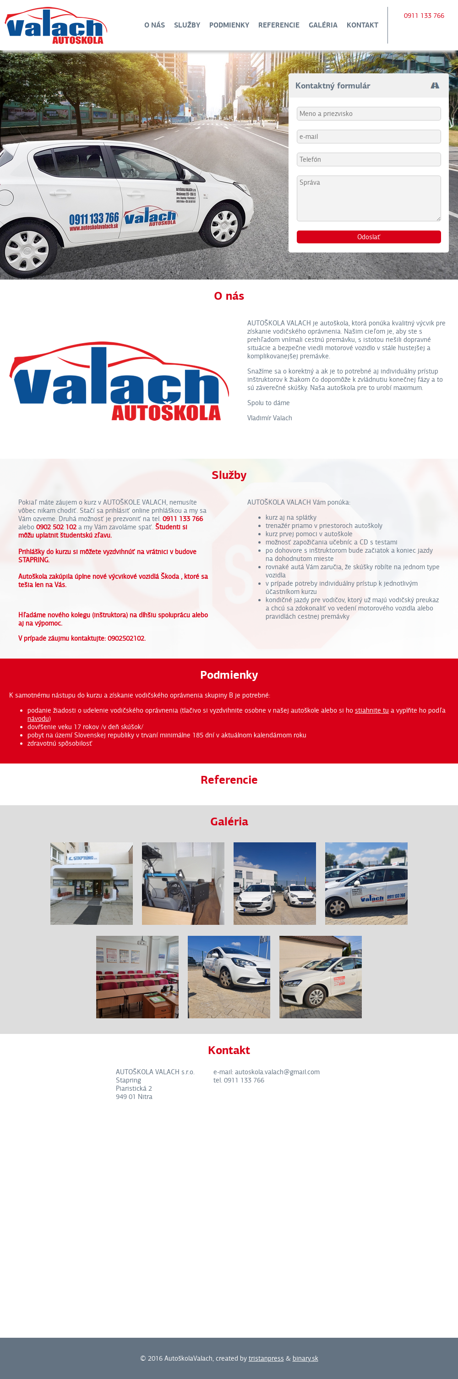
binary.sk (305, 1358)
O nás (154, 25)
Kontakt (362, 25)
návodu (38, 718)
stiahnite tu (372, 710)
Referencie (279, 25)
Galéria (323, 25)
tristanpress (266, 1358)
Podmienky (229, 25)
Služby (187, 25)
